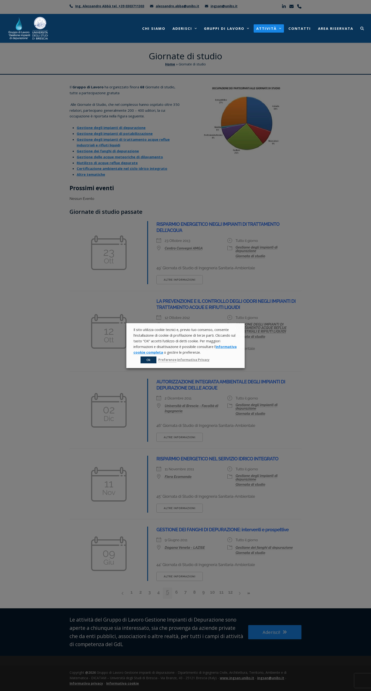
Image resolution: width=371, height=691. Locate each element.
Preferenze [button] (167, 360)
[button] (362, 28)
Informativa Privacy (193, 360)
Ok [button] (148, 360)
